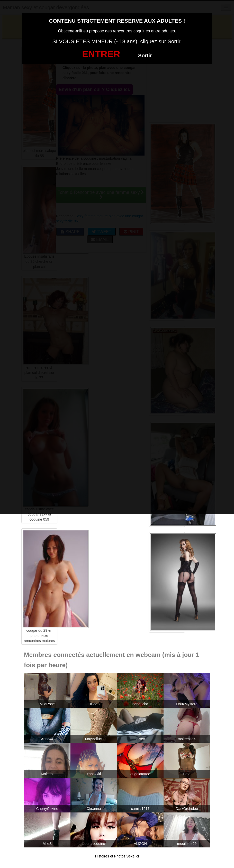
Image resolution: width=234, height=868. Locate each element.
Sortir (145, 55)
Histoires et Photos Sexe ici (117, 856)
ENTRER (101, 54)
